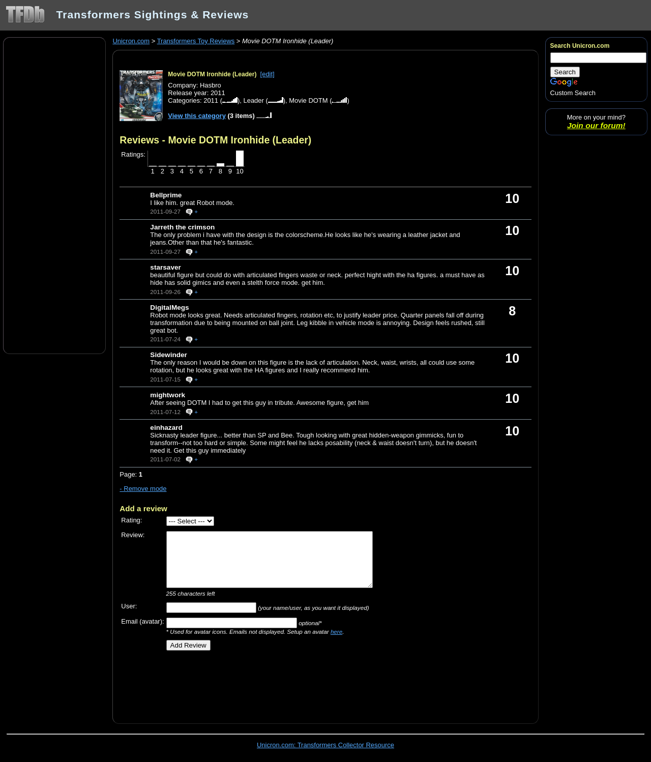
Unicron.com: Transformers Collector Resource (325, 745)
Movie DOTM (308, 100)
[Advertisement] (54, 194)
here (336, 631)
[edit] (267, 74)
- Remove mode (143, 488)
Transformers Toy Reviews (196, 41)
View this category (197, 116)
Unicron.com (131, 41)
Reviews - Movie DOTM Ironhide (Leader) (215, 139)
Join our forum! (596, 125)
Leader (253, 100)
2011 (210, 100)
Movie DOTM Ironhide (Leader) (212, 74)
